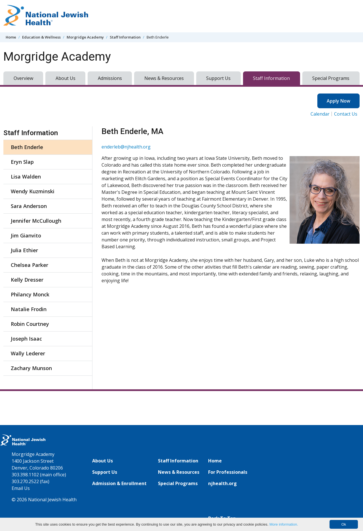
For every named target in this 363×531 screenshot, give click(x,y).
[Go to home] (45, 16)
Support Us (218, 78)
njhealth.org (222, 483)
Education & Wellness (41, 37)
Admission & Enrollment (119, 483)
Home (11, 37)
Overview (23, 78)
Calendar (320, 114)
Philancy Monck (30, 294)
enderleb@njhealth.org (126, 147)
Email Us (21, 488)
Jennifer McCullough (36, 220)
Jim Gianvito (26, 235)
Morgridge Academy (85, 37)
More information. (283, 524)
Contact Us (345, 114)
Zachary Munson (31, 368)
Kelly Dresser (27, 279)
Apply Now (338, 101)
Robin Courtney (30, 323)
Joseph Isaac (26, 338)
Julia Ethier (24, 250)
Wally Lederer (28, 353)
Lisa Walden (26, 176)
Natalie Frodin (29, 309)
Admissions (110, 78)
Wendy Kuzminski (32, 191)
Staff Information (125, 37)
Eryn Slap (22, 161)
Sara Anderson (29, 206)
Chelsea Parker (29, 265)
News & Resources (164, 78)
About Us (65, 78)
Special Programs (330, 78)
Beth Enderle (27, 147)
